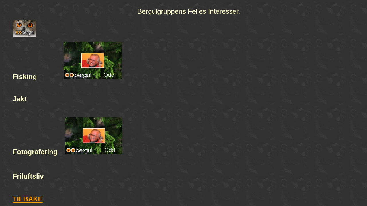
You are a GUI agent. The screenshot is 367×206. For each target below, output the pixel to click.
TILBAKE (28, 199)
